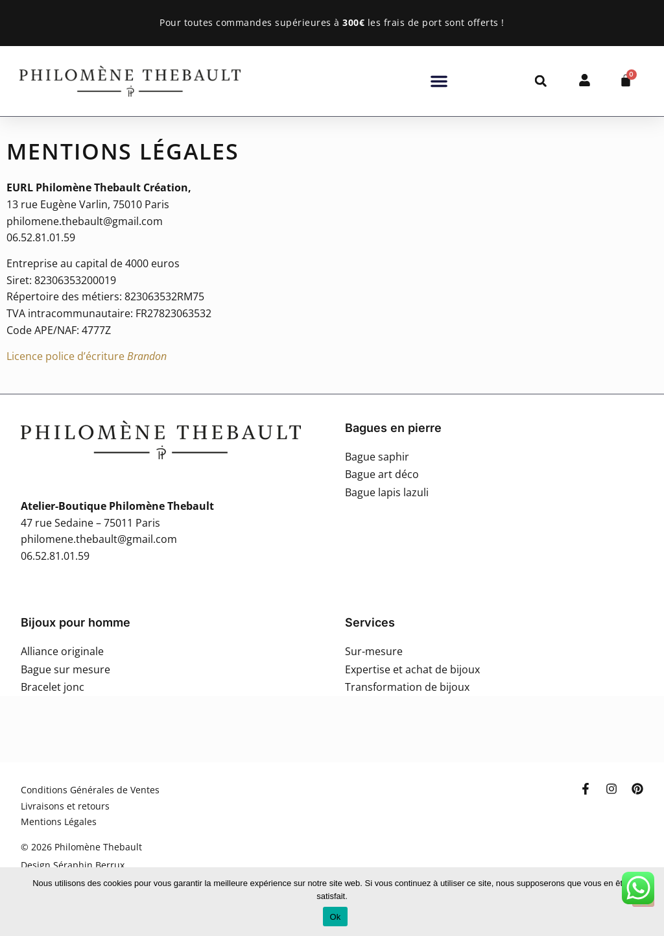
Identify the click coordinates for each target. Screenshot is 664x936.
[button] (439, 81)
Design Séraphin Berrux (72, 865)
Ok (334, 917)
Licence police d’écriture (86, 356)
